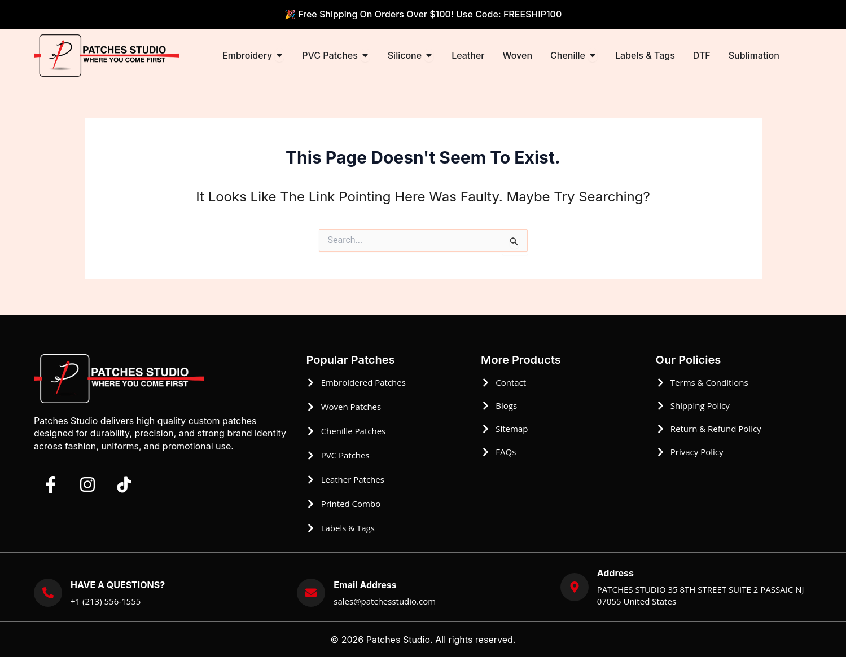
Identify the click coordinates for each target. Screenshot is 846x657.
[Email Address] (311, 593)
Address (615, 573)
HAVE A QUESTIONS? (118, 584)
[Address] (574, 587)
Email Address (365, 584)
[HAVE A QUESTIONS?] (48, 593)
